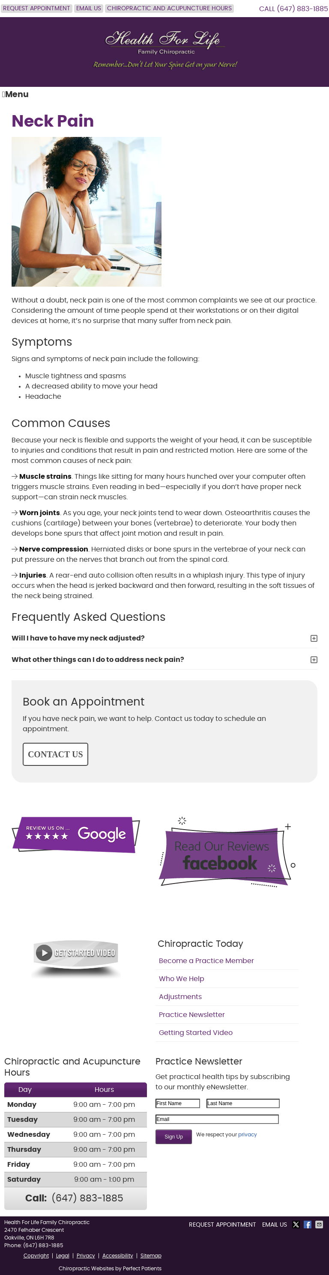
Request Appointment (36, 9)
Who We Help (181, 979)
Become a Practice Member (206, 961)
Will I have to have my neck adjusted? (78, 638)
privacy (247, 1134)
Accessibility (117, 1255)
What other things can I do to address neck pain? (98, 659)
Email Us (88, 9)
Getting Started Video (196, 1032)
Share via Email (320, 1224)
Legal (62, 1255)
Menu (15, 94)
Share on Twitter (297, 1224)
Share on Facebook (308, 1224)
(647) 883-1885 (302, 9)
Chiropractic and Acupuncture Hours (169, 9)
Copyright (36, 1255)
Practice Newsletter (192, 1014)
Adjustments (180, 996)
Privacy (86, 1255)
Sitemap (151, 1255)
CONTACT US (55, 754)
